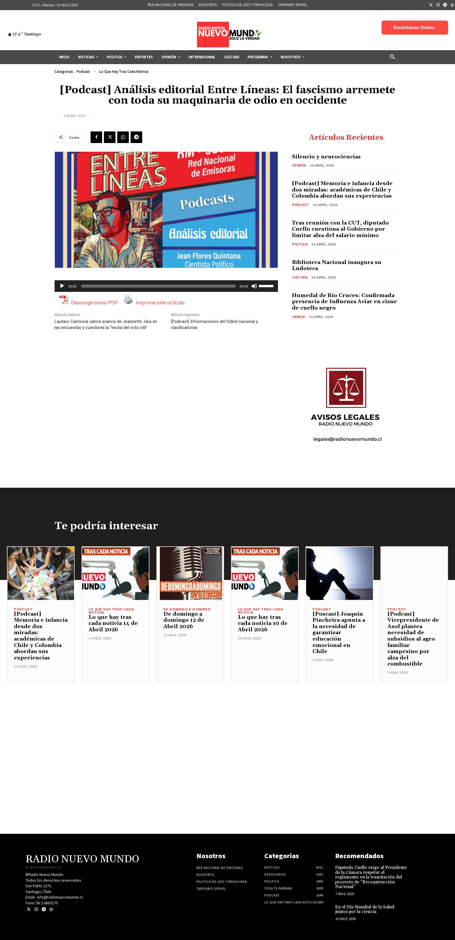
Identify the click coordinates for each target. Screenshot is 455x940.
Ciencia (298, 317)
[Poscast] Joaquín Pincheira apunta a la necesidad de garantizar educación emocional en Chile (339, 633)
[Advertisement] (227, 723)
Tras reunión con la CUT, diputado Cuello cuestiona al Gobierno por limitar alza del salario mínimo (340, 229)
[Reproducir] (62, 286)
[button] (393, 57)
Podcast (83, 71)
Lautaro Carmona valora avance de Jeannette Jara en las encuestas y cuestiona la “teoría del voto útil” (106, 324)
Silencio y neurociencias (326, 156)
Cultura (300, 277)
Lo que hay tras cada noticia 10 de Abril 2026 (263, 623)
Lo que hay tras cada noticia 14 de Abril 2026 (113, 623)
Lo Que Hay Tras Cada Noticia (123, 71)
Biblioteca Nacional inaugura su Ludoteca (336, 265)
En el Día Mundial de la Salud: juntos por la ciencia (365, 909)
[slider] (158, 286)
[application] (166, 286)
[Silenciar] (254, 286)
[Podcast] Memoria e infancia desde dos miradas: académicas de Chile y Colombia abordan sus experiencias (342, 189)
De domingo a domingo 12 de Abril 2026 (183, 620)
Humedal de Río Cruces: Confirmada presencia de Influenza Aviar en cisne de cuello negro (344, 301)
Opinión (299, 165)
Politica (300, 244)
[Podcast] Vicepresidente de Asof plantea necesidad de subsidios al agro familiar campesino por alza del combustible (413, 639)
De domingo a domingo (187, 609)
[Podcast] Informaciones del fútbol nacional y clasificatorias (214, 324)
